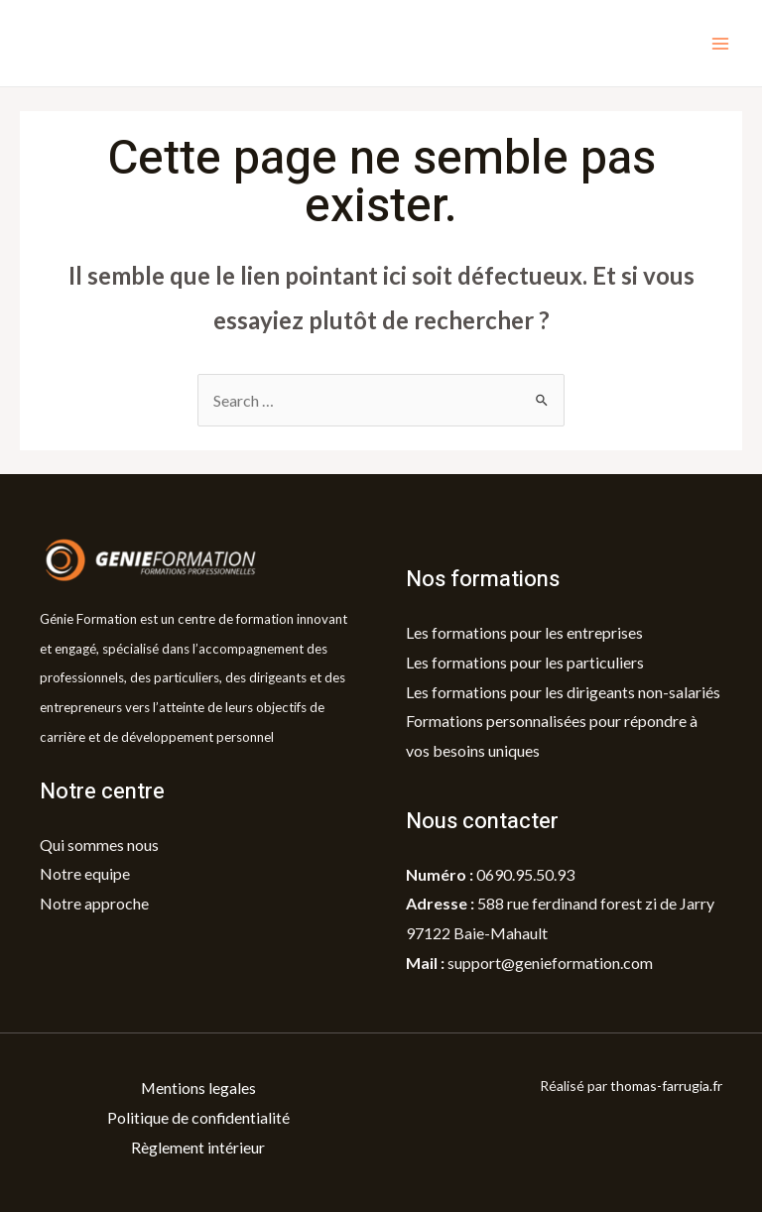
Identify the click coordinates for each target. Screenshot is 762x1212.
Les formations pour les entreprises (524, 632)
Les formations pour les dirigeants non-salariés (563, 691)
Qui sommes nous (99, 844)
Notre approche (94, 903)
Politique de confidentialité (198, 1117)
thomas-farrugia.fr (666, 1085)
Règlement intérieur (198, 1147)
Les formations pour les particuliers (525, 662)
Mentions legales (198, 1087)
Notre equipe (85, 873)
